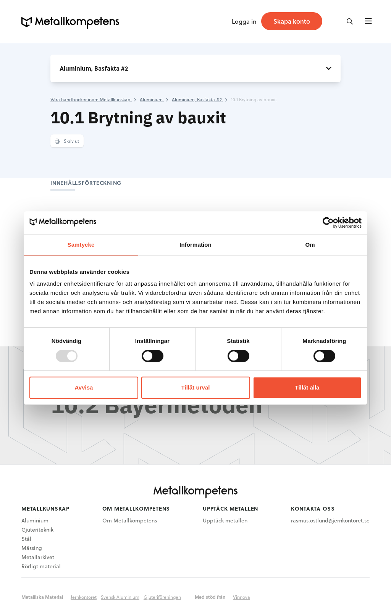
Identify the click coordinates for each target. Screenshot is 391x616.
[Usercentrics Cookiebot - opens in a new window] (328, 222)
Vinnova (241, 596)
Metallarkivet (37, 557)
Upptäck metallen (225, 520)
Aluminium (34, 520)
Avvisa (84, 387)
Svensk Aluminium (120, 596)
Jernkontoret (84, 596)
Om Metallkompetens (129, 520)
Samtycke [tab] (81, 244)
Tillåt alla (307, 387)
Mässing (31, 548)
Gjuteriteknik (37, 529)
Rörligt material (41, 566)
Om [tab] (310, 244)
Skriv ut (67, 140)
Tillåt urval (195, 387)
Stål (26, 539)
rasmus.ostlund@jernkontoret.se (330, 520)
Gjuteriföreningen (162, 596)
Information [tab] (195, 244)
